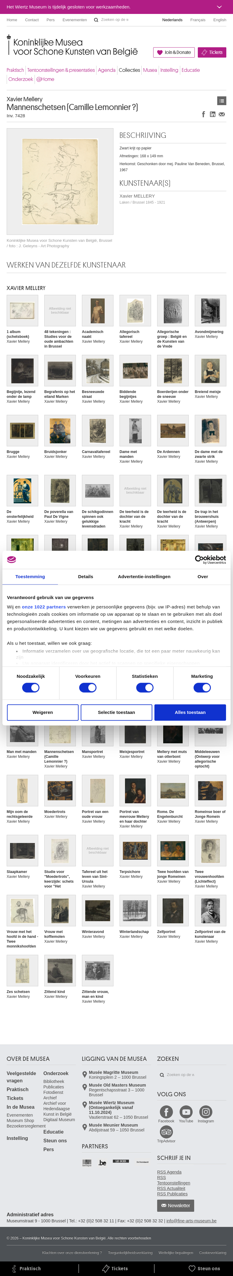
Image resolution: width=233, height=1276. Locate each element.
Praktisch (15, 70)
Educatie (191, 70)
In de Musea (21, 1107)
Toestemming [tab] (30, 576)
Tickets (215, 52)
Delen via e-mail (221, 114)
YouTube (186, 1121)
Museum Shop (20, 1120)
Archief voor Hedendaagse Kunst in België (57, 1109)
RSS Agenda (169, 1172)
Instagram (206, 1121)
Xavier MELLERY (142, 199)
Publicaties (53, 1086)
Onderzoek (20, 79)
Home (12, 20)
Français (198, 20)
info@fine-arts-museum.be (192, 1220)
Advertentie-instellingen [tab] (144, 576)
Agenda (107, 70)
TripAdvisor (166, 1141)
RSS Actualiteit (171, 1188)
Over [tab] (203, 576)
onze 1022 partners (44, 606)
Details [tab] (85, 576)
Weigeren (42, 712)
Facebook (166, 1121)
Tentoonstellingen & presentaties (61, 70)
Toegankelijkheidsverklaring (130, 1253)
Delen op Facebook (203, 114)
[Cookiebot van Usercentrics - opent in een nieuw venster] (199, 559)
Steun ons (55, 1140)
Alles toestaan (190, 712)
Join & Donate (178, 52)
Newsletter (179, 1205)
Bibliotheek (53, 1081)
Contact (32, 20)
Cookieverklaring (212, 1253)
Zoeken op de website (96, 20)
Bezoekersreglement (26, 1126)
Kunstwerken (221, 100)
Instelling (169, 70)
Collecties (129, 70)
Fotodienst (53, 1092)
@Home (45, 79)
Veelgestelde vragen (21, 1077)
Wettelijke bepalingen (176, 1253)
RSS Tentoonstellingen (173, 1180)
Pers (51, 20)
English (219, 20)
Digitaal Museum (59, 1119)
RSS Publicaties (172, 1193)
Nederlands (172, 20)
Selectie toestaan (116, 712)
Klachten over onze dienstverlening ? (72, 1253)
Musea (150, 70)
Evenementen (74, 20)
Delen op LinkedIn (212, 114)
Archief (50, 1097)
